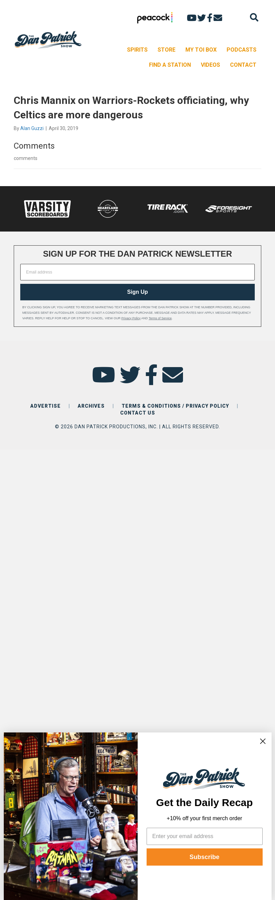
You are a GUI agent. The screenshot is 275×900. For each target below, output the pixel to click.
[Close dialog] (263, 741)
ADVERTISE (45, 406)
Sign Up (137, 292)
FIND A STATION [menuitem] (170, 65)
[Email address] (137, 272)
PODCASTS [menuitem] (241, 49)
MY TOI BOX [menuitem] (201, 49)
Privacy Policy (131, 318)
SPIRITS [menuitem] (137, 49)
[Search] (254, 17)
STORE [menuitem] (166, 49)
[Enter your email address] (205, 836)
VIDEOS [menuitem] (210, 65)
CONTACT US (137, 413)
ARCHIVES (91, 406)
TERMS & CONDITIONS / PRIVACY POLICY (175, 406)
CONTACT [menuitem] (243, 65)
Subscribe (204, 857)
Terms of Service (160, 318)
